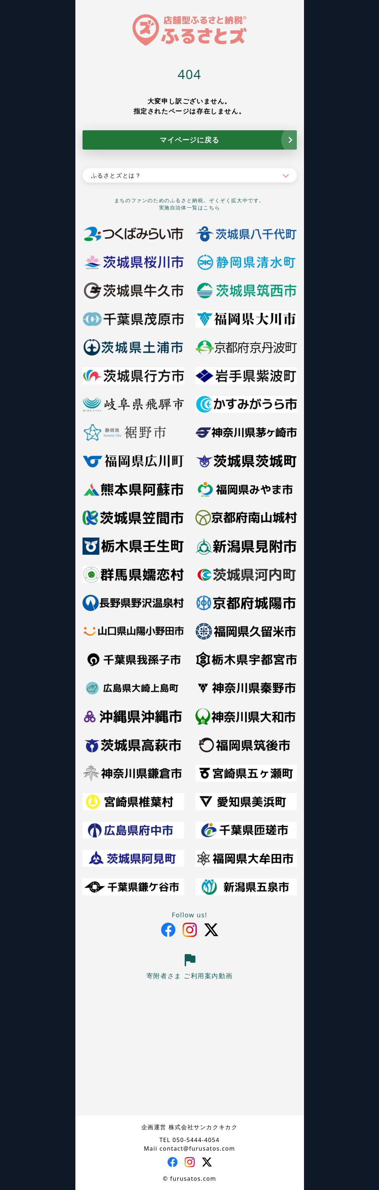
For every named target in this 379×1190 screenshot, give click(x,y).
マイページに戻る (189, 140)
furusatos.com (193, 1178)
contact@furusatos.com (197, 1148)
